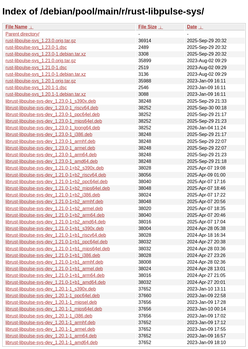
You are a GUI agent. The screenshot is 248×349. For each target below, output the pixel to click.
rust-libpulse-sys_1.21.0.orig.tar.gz (40, 60)
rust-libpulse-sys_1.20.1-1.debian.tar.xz (45, 94)
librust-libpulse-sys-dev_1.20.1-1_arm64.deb (51, 335)
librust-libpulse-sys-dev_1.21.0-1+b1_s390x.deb (54, 228)
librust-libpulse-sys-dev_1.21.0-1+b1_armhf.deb (54, 262)
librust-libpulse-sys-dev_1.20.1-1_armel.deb (50, 329)
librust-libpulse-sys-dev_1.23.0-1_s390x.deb (50, 101)
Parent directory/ (22, 34)
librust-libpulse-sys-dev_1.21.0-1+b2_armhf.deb (54, 201)
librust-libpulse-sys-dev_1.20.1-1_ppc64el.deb (52, 295)
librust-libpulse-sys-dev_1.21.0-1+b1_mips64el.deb (57, 248)
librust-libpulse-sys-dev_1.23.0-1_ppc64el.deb (52, 114)
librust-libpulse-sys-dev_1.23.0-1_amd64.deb (51, 161)
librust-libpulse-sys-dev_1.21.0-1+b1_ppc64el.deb (56, 241)
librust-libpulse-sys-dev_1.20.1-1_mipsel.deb (51, 302)
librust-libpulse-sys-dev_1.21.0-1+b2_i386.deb (52, 194)
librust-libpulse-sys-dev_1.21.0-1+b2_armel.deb (54, 208)
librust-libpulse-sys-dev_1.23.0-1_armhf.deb (50, 141)
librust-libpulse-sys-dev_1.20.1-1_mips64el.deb (53, 308)
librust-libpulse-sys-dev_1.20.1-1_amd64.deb (51, 342)
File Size (147, 26)
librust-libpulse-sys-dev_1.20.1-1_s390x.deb (50, 288)
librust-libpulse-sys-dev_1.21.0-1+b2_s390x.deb (54, 168)
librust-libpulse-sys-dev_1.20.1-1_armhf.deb (50, 322)
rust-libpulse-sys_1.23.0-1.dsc (36, 47)
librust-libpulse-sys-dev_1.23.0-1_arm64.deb (51, 154)
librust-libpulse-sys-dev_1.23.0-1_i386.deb (48, 134)
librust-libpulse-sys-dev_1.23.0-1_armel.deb (50, 148)
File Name (16, 26)
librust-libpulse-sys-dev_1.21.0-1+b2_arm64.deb (55, 215)
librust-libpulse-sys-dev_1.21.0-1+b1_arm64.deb (55, 275)
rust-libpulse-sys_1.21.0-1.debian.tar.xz (45, 74)
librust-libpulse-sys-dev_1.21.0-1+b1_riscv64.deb (55, 235)
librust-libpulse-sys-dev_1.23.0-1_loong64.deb (52, 127)
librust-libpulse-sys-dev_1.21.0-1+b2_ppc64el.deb (56, 181)
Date (192, 26)
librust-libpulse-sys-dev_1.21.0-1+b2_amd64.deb (55, 221)
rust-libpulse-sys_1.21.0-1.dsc (36, 67)
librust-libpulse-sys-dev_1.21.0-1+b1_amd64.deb (55, 282)
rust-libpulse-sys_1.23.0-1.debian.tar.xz (45, 54)
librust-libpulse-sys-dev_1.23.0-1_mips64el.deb (53, 121)
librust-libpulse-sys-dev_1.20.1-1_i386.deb (48, 315)
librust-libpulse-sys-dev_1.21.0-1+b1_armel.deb (54, 268)
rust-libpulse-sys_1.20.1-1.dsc (36, 87)
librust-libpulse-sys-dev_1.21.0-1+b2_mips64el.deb (57, 188)
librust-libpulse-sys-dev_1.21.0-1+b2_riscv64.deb (55, 174)
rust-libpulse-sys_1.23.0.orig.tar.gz (40, 40)
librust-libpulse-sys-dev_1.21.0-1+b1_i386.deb (52, 255)
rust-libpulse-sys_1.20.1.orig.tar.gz (40, 80)
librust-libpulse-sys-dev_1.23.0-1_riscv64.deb (51, 107)
